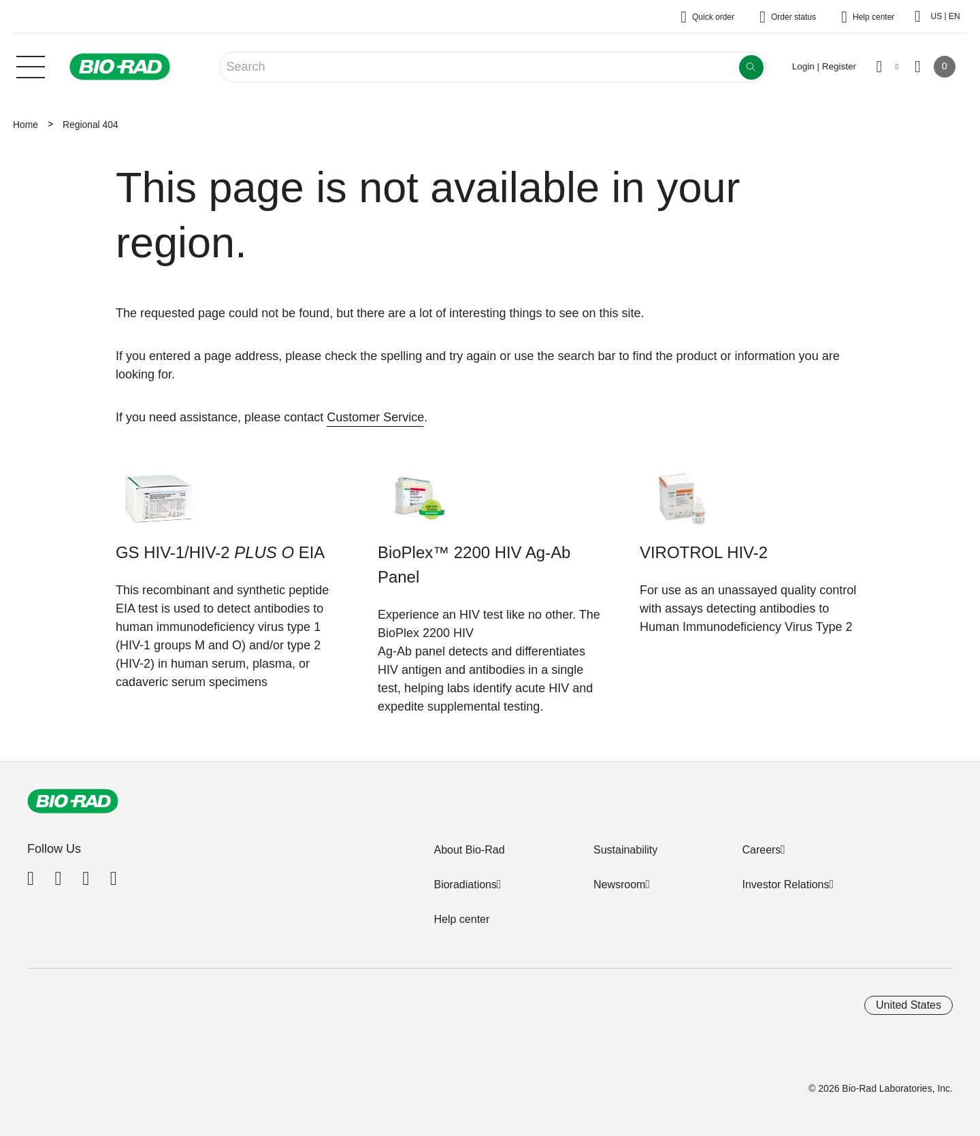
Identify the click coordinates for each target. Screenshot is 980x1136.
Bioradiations (465, 884)
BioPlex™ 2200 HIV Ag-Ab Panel (474, 564)
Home (25, 124)
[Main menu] (31, 65)
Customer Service (375, 417)
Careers (761, 850)
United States (908, 1005)
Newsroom (619, 884)
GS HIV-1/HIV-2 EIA (220, 552)
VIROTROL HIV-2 (704, 552)
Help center (461, 919)
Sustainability (625, 850)
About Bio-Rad (469, 850)
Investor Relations (785, 884)
